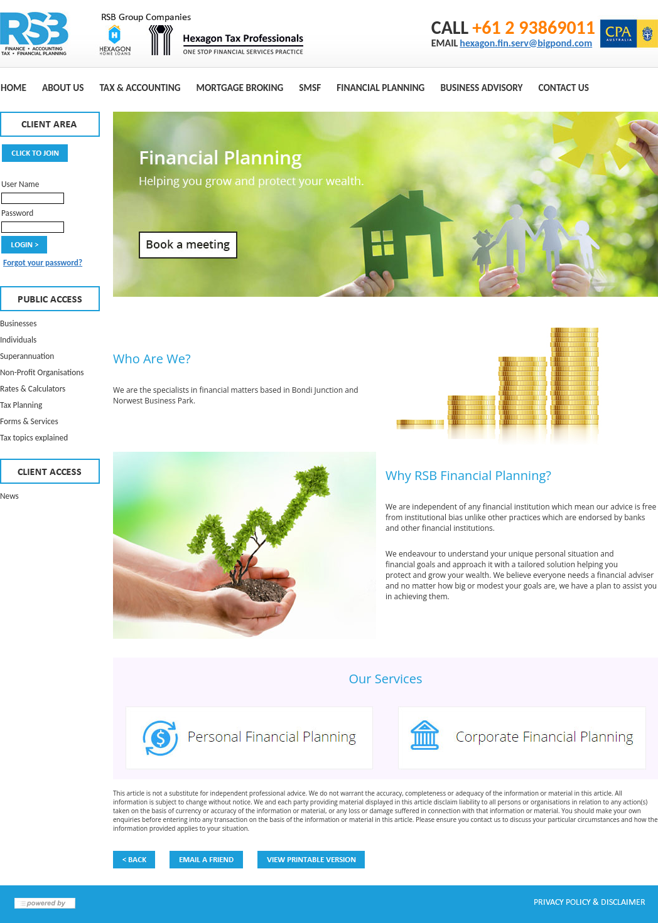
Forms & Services (29, 421)
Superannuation (27, 356)
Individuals (18, 339)
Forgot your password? (42, 262)
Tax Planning (21, 405)
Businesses (18, 323)
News (9, 496)
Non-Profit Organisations (42, 372)
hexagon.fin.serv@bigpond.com (526, 43)
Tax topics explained (34, 437)
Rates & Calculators (32, 388)
